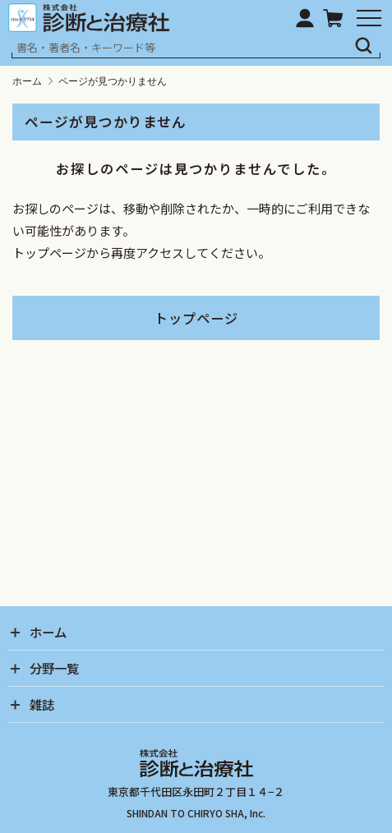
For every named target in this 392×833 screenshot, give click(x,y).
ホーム (27, 81)
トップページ (196, 318)
